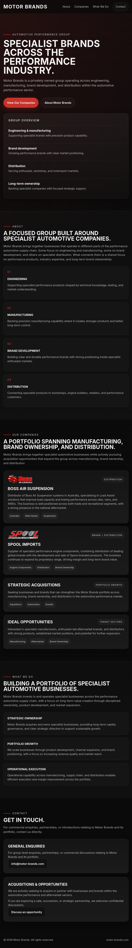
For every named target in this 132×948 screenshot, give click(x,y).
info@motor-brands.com (27, 863)
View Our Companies (21, 102)
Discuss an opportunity (26, 912)
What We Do (101, 6)
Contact (121, 6)
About (66, 6)
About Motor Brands (58, 102)
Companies (81, 6)
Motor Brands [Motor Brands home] (25, 7)
